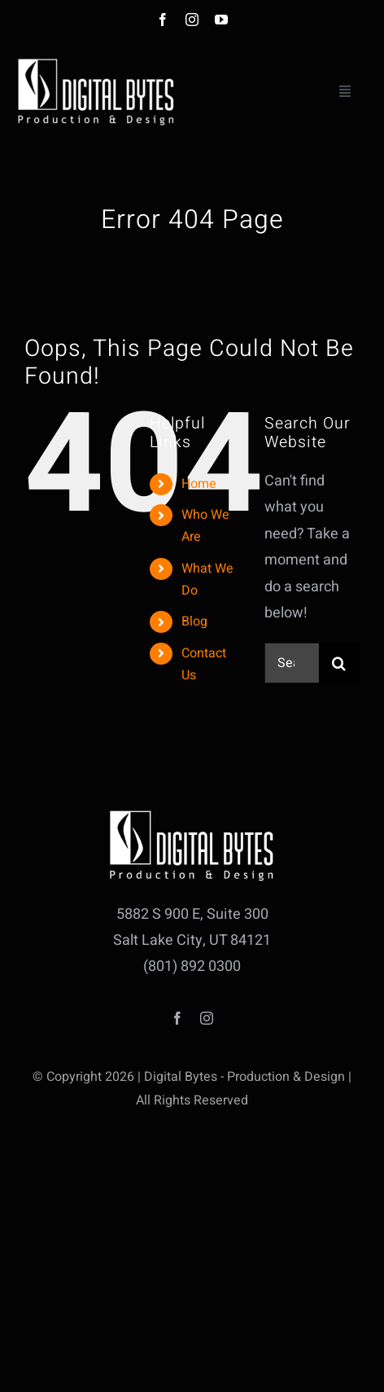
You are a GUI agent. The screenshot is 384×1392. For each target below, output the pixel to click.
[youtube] (221, 19)
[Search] (339, 663)
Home (198, 484)
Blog (194, 621)
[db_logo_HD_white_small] (96, 62)
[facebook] (162, 19)
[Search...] (291, 663)
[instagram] (192, 19)
